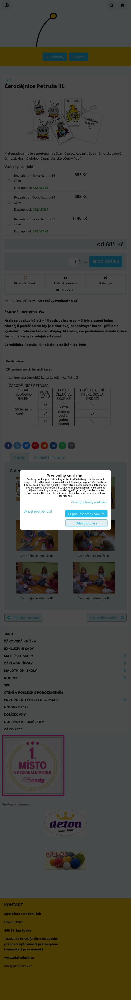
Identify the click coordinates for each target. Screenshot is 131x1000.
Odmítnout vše (86, 523)
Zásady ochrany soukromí (89, 502)
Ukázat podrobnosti (38, 511)
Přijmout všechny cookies (86, 514)
